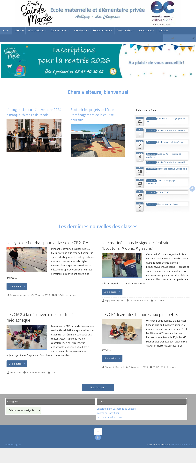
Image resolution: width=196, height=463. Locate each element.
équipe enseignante (19, 295)
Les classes (70, 295)
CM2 (53, 372)
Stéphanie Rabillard (114, 367)
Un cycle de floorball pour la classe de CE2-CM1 (49, 242)
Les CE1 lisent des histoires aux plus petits (140, 314)
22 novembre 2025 (36, 372)
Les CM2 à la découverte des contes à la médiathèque (42, 317)
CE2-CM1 (59, 295)
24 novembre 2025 (139, 300)
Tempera (174, 444)
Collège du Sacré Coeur (109, 413)
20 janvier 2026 (42, 295)
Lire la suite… (17, 286)
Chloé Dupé (15, 372)
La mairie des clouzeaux (109, 417)
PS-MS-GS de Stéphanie (164, 367)
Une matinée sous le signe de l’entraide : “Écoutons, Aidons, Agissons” (137, 245)
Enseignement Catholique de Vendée (116, 409)
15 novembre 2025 (138, 367)
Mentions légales (13, 444)
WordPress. (187, 444)
